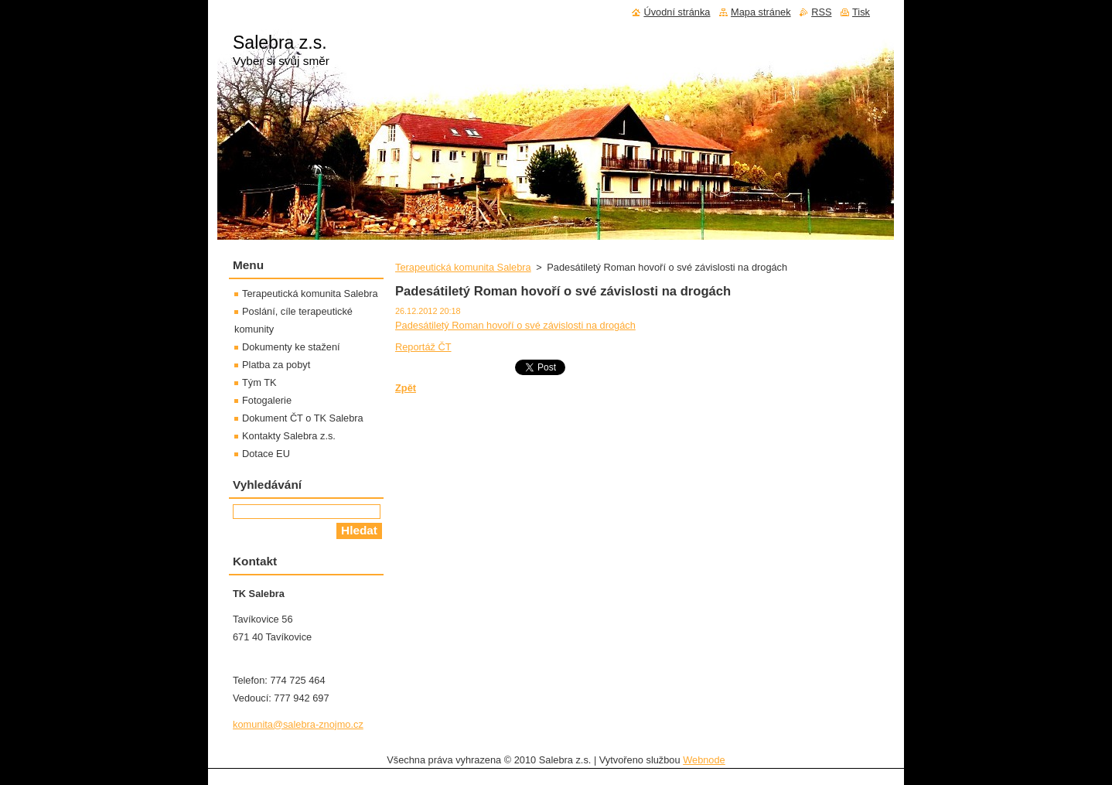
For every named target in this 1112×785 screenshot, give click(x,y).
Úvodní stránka (676, 12)
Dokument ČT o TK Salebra (302, 418)
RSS (821, 12)
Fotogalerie (267, 400)
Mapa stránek (761, 12)
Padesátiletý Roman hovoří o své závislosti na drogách (515, 325)
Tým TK (259, 382)
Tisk (861, 12)
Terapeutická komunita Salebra (463, 267)
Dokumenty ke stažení (291, 347)
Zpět (405, 388)
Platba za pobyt (276, 364)
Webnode (704, 760)
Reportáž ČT (423, 347)
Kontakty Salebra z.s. (289, 436)
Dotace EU (266, 453)
